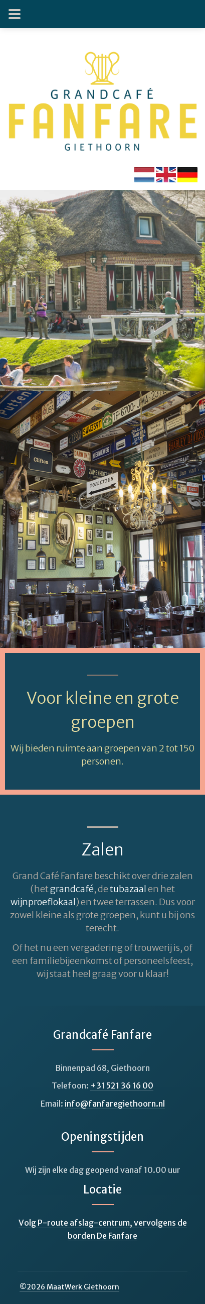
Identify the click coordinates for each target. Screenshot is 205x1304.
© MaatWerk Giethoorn (69, 1286)
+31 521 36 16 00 (121, 1085)
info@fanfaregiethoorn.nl (115, 1104)
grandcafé (72, 889)
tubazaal (128, 889)
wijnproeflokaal (43, 902)
